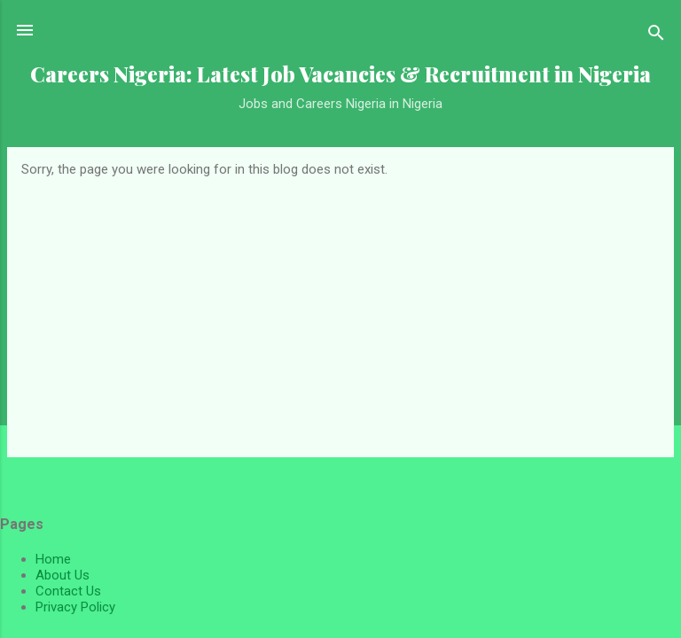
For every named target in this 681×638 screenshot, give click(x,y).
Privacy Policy (75, 607)
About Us (62, 575)
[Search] (656, 36)
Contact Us (68, 591)
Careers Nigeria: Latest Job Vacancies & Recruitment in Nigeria (340, 74)
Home (53, 559)
